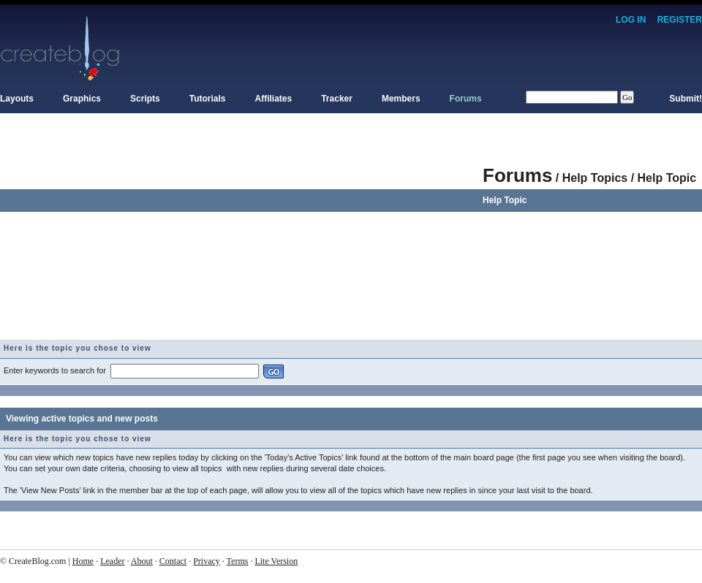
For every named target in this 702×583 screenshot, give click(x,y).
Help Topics (595, 178)
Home (83, 561)
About (142, 561)
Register (679, 20)
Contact (172, 561)
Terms (238, 561)
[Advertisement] (241, 237)
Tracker (336, 99)
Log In (631, 20)
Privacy (206, 561)
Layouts (17, 99)
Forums (466, 99)
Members (401, 99)
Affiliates (273, 99)
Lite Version (276, 561)
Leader (112, 561)
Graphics (82, 99)
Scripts (145, 99)
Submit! (685, 99)
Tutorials (207, 99)
